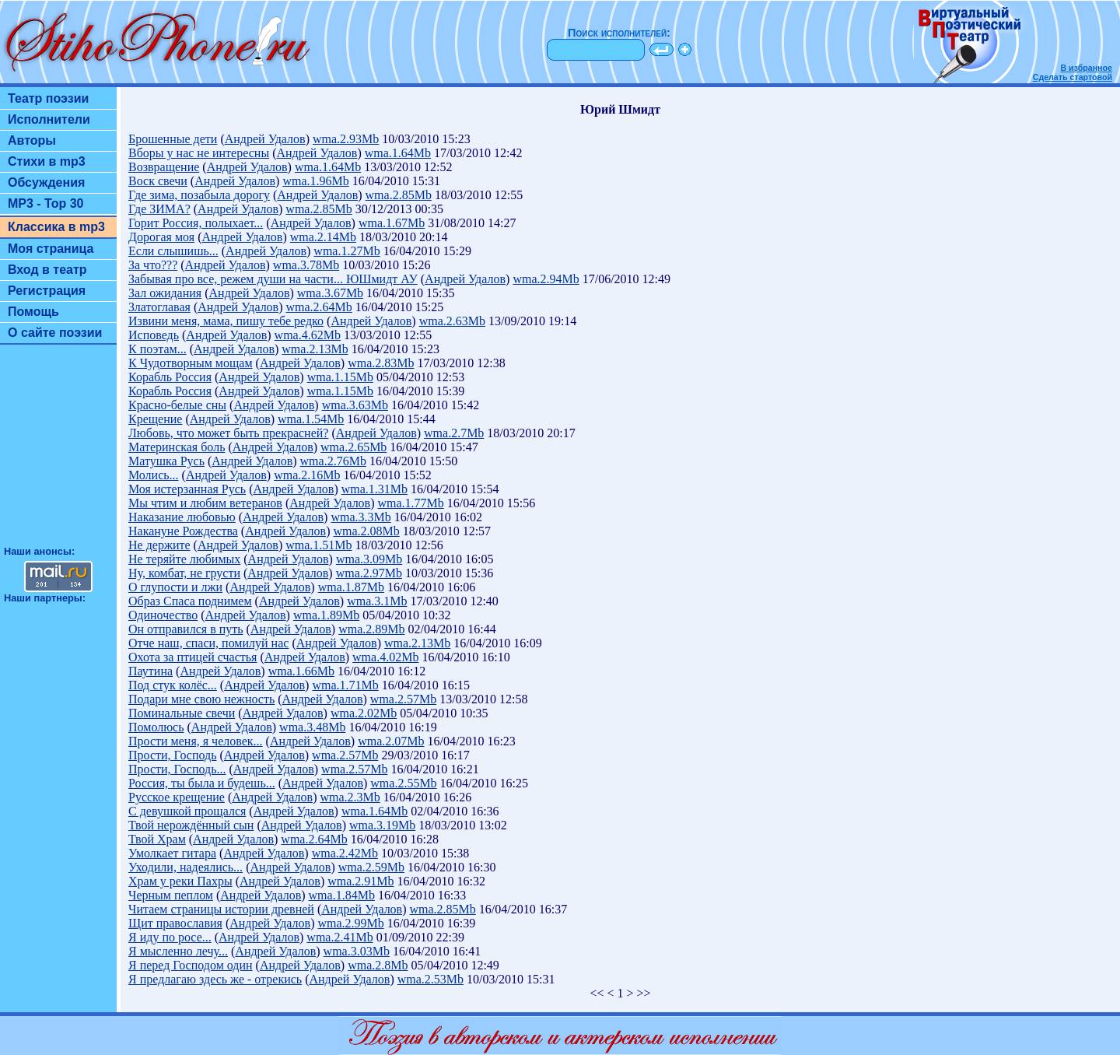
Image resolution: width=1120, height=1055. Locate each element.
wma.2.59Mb (371, 867)
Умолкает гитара (172, 853)
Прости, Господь (172, 755)
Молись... (153, 475)
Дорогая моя (161, 237)
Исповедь (153, 335)
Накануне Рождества (183, 531)
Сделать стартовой (1072, 77)
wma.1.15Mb (340, 377)
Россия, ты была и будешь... (201, 783)
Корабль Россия (170, 377)
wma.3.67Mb (330, 293)
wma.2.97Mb (369, 573)
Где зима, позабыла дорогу (199, 195)
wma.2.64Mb (319, 307)
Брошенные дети (172, 138)
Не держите (159, 545)
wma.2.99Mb (350, 923)
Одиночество (163, 615)
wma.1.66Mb (301, 671)
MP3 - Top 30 (46, 203)
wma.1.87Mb (351, 587)
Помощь (33, 311)
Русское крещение (176, 797)
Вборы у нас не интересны (198, 152)
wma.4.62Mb (308, 335)
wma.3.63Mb (355, 405)
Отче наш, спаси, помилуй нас (208, 643)
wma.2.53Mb (430, 979)
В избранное (1086, 67)
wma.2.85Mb (399, 195)
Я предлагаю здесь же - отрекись (215, 979)
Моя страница (51, 248)
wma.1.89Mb (326, 615)
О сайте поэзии (55, 332)
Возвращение (163, 166)
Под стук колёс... (172, 685)
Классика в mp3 (56, 226)
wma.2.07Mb (391, 741)
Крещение (155, 419)
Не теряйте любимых (184, 559)
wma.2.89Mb (371, 629)
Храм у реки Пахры (180, 881)
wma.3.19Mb (382, 825)
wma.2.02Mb (364, 713)
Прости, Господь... (177, 769)
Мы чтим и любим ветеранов (205, 503)
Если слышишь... (173, 251)
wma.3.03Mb (357, 951)
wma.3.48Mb (312, 727)
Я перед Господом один (190, 965)
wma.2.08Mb (366, 531)
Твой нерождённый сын (191, 825)
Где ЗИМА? (159, 209)
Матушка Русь (166, 461)
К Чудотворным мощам (190, 363)
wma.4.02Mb (385, 657)
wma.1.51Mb (318, 545)
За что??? (152, 265)
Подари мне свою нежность (201, 699)
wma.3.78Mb (306, 265)
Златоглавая (159, 307)
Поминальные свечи (181, 713)
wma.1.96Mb (315, 181)
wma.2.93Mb (346, 138)
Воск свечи (157, 181)
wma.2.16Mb (307, 475)
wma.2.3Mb (350, 797)
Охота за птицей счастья (192, 657)
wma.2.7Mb (454, 433)
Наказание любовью (182, 517)
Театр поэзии (48, 98)
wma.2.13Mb (315, 349)
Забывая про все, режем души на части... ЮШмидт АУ (273, 279)
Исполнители (49, 119)
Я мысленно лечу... (178, 951)
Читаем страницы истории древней (221, 909)
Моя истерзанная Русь (187, 489)
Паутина (150, 671)
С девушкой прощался (187, 811)
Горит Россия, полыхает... (195, 223)
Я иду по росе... (170, 937)
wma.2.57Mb (403, 699)
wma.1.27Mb (346, 251)
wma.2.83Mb (381, 363)
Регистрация (47, 290)
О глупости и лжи (175, 587)
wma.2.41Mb (339, 937)
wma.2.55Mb (403, 783)
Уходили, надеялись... (185, 867)
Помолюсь (156, 727)
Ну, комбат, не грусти (184, 573)
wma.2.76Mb (333, 461)
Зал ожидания (164, 293)
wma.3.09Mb (369, 559)
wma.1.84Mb (342, 895)
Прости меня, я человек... (195, 741)
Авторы (32, 140)
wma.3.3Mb (360, 517)
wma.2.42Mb (345, 853)
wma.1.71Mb (345, 685)
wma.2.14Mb (323, 237)
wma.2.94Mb (546, 279)
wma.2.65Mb (353, 447)
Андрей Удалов (265, 138)
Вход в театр (47, 269)
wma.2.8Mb (378, 965)
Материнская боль (176, 447)
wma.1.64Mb (398, 152)
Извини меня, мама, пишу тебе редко (226, 321)
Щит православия (175, 923)
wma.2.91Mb (360, 881)
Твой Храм (157, 839)
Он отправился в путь (185, 629)
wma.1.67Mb (392, 223)
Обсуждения (46, 182)
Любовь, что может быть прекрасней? (228, 433)
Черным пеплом (170, 895)
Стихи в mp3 (47, 161)
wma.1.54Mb (311, 419)
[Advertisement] (58, 452)
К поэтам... (157, 349)
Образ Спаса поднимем (190, 601)
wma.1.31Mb (374, 489)
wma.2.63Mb (452, 321)
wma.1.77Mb (411, 503)
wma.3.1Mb (377, 601)
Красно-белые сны (177, 405)
